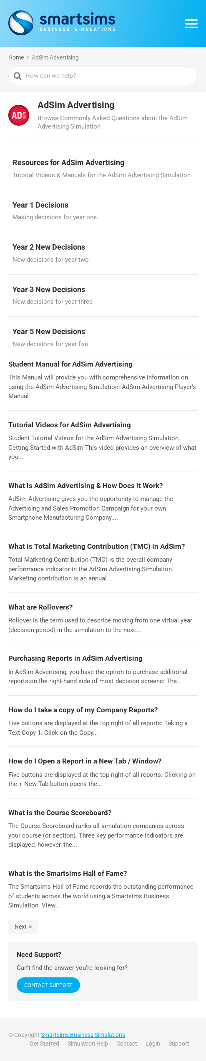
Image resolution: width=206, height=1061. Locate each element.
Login (153, 1043)
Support (178, 1043)
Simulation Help (88, 1043)
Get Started (44, 1043)
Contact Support (48, 985)
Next (21, 926)
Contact (126, 1043)
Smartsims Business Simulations (83, 1034)
